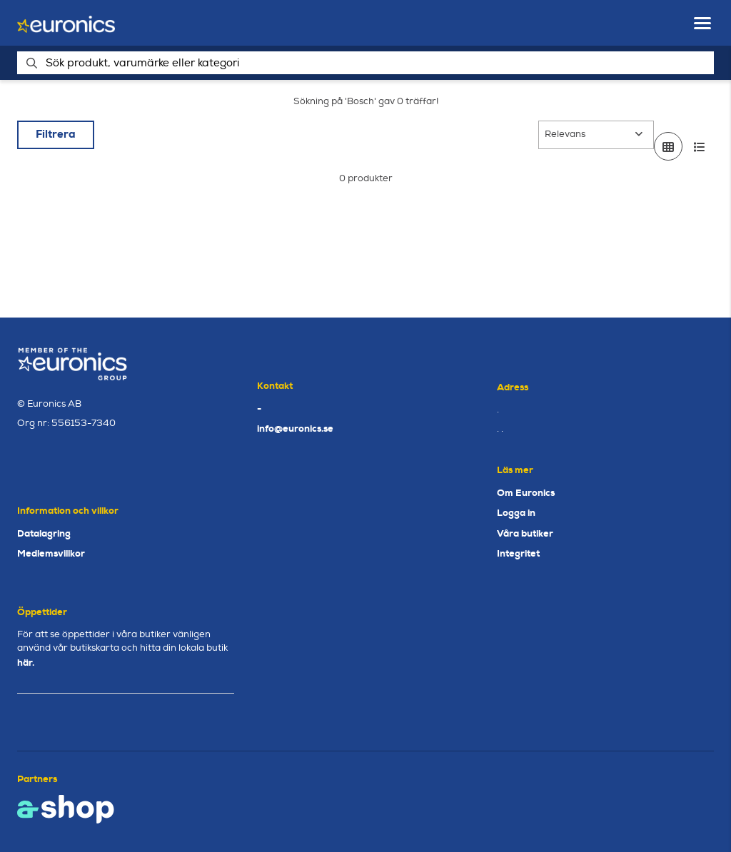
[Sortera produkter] (596, 135)
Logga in (516, 513)
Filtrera (56, 134)
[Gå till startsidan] (66, 23)
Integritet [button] (518, 553)
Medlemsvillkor (51, 553)
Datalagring (44, 533)
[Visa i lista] (699, 146)
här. (25, 662)
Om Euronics (526, 493)
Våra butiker (525, 533)
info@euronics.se (295, 428)
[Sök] (365, 62)
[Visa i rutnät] (668, 146)
